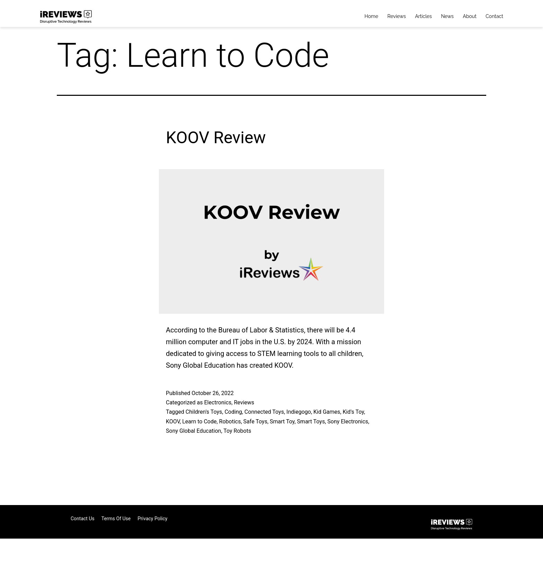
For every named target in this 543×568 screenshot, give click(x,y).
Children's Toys (204, 412)
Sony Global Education (193, 431)
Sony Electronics (347, 421)
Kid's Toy (353, 412)
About (469, 16)
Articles (423, 16)
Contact (494, 16)
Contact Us (83, 518)
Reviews (397, 16)
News (447, 16)
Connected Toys (264, 412)
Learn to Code (199, 421)
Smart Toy (282, 421)
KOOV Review (216, 137)
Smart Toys (311, 421)
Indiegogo (298, 412)
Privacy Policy (152, 518)
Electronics (217, 402)
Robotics (230, 421)
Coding (233, 412)
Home (372, 16)
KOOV (173, 421)
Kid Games (326, 412)
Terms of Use (116, 518)
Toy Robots (237, 431)
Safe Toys (255, 421)
